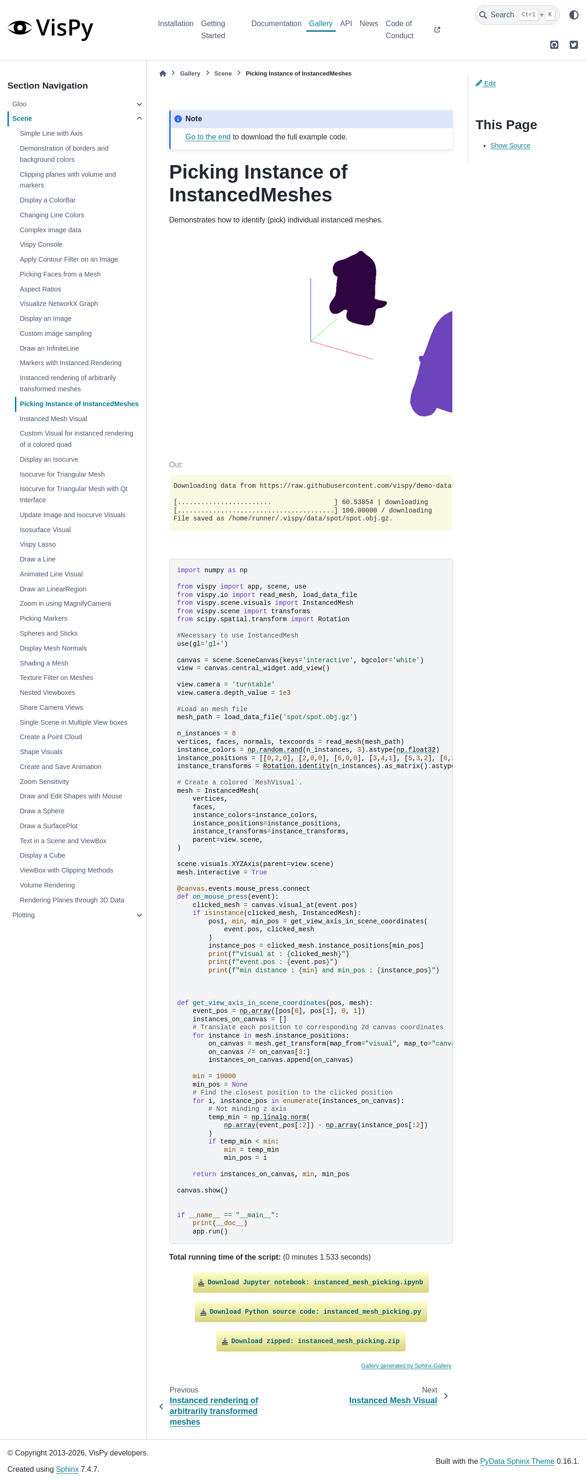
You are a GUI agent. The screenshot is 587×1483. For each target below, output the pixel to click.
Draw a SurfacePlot (48, 826)
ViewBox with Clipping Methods (66, 870)
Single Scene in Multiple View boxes (73, 722)
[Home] (162, 73)
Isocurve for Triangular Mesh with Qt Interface (73, 494)
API (346, 24)
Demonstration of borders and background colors (64, 154)
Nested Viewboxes (47, 692)
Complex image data (50, 230)
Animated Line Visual (51, 574)
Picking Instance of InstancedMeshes (79, 404)
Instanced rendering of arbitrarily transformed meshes (68, 383)
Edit (486, 83)
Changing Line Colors (52, 215)
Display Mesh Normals (53, 648)
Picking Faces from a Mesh (60, 274)
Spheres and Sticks (48, 633)
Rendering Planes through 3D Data (72, 900)
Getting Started (213, 30)
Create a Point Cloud (51, 737)
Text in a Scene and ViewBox (63, 841)
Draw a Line (37, 559)
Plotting (23, 915)
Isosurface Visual (45, 530)
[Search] (517, 15)
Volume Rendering (47, 885)
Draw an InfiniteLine (49, 348)
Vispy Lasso (37, 544)
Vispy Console (41, 244)
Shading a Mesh (44, 663)
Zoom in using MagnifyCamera (65, 603)
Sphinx (67, 1469)
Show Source (510, 145)
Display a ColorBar (48, 200)
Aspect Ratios (40, 289)
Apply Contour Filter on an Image (69, 259)
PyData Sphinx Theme (517, 1461)
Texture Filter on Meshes (56, 677)
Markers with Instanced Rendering (70, 363)
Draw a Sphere (42, 811)
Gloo (19, 104)
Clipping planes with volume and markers (68, 180)
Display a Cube (42, 855)
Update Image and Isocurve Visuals (72, 515)
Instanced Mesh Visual (53, 419)
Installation (176, 24)
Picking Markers (43, 618)
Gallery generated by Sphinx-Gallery (406, 1366)
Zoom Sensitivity (44, 781)
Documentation (276, 24)
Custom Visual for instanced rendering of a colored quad (76, 439)
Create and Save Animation (60, 766)
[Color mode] (574, 15)
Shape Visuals (41, 751)
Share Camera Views (51, 707)
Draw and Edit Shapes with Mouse (71, 796)
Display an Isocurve (49, 459)
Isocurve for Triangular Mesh (62, 474)
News (368, 24)
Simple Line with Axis (51, 133)
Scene (22, 118)
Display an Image (45, 318)
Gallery (321, 24)
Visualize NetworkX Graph (59, 303)
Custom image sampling (55, 333)
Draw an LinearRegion (53, 589)
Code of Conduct (400, 30)
